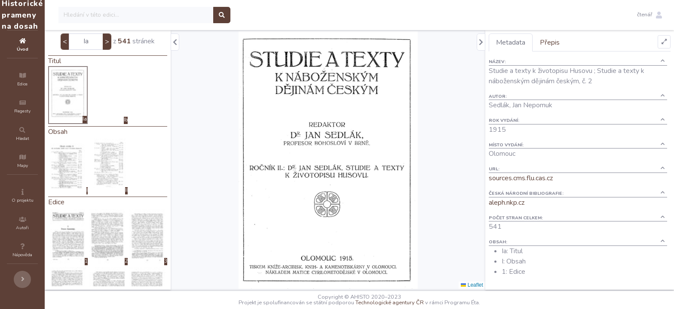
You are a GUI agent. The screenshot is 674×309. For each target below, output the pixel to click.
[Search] (187, 15)
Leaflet (487, 285)
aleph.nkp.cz (522, 202)
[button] (649, 15)
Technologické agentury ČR (415, 302)
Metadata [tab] (526, 42)
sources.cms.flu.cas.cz (536, 178)
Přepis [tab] (565, 42)
